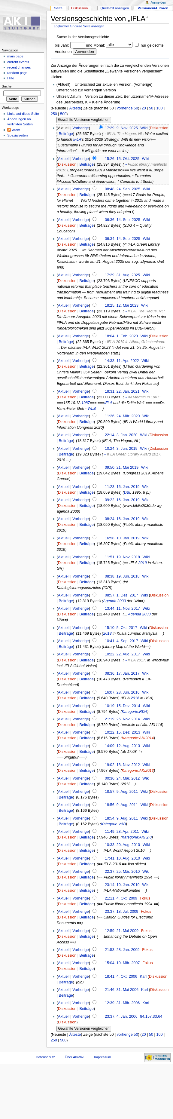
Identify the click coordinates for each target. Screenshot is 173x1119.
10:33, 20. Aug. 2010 (122, 845)
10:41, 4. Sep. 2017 (121, 641)
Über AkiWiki (74, 1057)
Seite (58, 8)
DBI (127, 492)
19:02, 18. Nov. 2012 (122, 765)
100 (159, 108)
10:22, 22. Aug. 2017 (122, 654)
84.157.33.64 (151, 1016)
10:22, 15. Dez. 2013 (122, 732)
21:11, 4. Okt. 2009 (121, 898)
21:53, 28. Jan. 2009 (122, 950)
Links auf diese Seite (23, 113)
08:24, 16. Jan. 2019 (122, 519)
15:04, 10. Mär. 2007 (122, 963)
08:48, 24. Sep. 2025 (122, 189)
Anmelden (158, 2)
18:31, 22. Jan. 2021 (122, 391)
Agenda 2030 (114, 601)
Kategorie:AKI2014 (138, 738)
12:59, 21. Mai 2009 (121, 931)
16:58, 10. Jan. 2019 (122, 538)
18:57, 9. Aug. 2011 (121, 791)
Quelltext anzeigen (114, 8)
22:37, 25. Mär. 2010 (122, 871)
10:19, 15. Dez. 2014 (122, 706)
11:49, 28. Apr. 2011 (122, 831)
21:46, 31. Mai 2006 (121, 990)
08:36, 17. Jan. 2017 (122, 673)
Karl (143, 976)
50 (151, 108)
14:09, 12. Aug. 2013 (122, 746)
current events (18, 62)
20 (143, 108)
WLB (92, 408)
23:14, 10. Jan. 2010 (122, 885)
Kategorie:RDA (134, 712)
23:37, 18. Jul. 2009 (121, 911)
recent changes (19, 67)
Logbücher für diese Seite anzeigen (79, 26)
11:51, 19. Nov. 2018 (122, 557)
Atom (16, 130)
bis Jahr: (62, 45)
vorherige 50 (127, 108)
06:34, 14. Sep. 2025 (122, 239)
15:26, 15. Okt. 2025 (122, 159)
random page (17, 73)
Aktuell (63, 159)
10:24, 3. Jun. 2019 (121, 448)
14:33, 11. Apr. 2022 (122, 361)
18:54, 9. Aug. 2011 (121, 818)
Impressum (102, 1057)
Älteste (75, 108)
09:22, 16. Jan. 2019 (122, 500)
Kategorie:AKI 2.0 (136, 837)
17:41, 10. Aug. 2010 (122, 858)
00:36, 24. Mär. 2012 (122, 778)
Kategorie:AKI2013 (138, 770)
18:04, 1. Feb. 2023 (121, 336)
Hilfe (10, 78)
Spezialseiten (17, 135)
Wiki (143, 128)
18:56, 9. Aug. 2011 (121, 805)
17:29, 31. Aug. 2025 (122, 275)
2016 (135, 698)
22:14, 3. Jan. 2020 (121, 435)
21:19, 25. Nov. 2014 (122, 719)
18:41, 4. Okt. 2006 (121, 976)
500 (63, 114)
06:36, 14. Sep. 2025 (122, 220)
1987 (85, 403)
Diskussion (159, 128)
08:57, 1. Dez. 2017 (121, 595)
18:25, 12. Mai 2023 (121, 305)
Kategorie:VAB (113, 824)
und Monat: (95, 45)
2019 (142, 563)
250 (54, 114)
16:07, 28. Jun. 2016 (122, 692)
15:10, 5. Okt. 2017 (121, 628)
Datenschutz (45, 1057)
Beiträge (66, 134)
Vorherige (80, 128)
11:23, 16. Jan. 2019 (122, 487)
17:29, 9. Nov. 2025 (121, 128)
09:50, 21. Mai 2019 (121, 467)
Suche (7, 86)
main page (15, 56)
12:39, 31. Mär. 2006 (122, 1003)
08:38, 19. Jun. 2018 (122, 576)
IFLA (77, 139)
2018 (107, 633)
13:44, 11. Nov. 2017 (122, 608)
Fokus (145, 898)
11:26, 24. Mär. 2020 (122, 416)
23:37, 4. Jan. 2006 (121, 1016)
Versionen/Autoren (153, 8)
